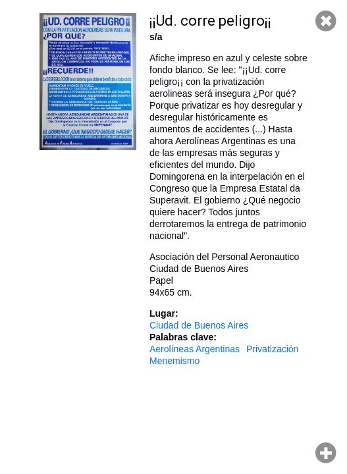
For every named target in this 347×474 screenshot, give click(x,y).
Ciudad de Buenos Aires (198, 325)
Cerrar (325, 21)
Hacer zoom (325, 452)
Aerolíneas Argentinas (194, 349)
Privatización (272, 349)
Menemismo (174, 361)
